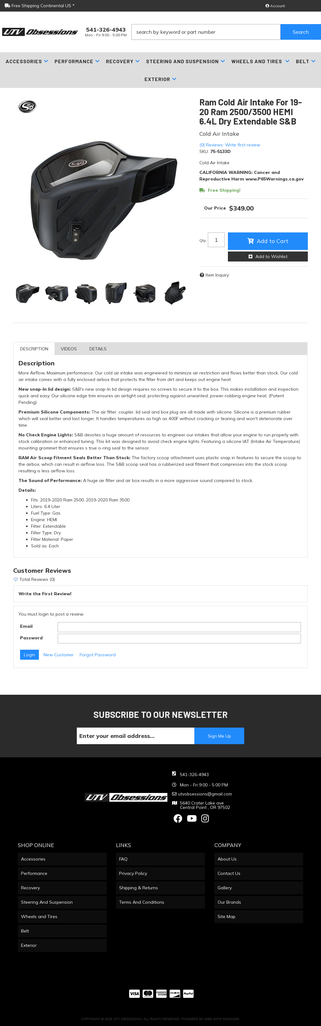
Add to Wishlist (271, 256)
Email (26, 626)
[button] (226, 32)
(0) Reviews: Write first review (229, 145)
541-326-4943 (194, 774)
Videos (69, 349)
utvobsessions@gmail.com (205, 794)
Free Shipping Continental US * (40, 5)
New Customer (59, 655)
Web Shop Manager (221, 1019)
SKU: (204, 151)
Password (31, 638)
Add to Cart (272, 241)
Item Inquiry (217, 275)
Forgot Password (98, 655)
